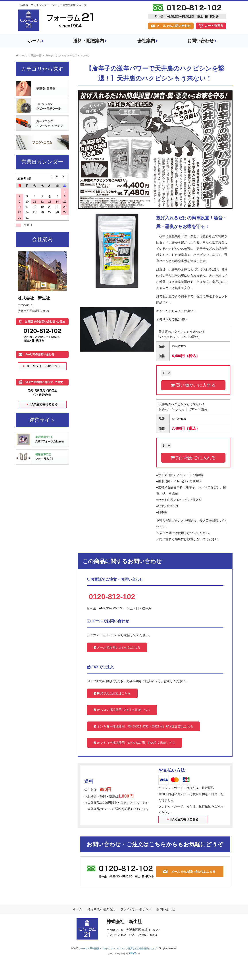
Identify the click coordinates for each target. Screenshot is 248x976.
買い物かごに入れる (193, 385)
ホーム (36, 40)
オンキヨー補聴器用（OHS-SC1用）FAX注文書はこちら (135, 742)
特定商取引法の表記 (101, 909)
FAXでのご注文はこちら (112, 693)
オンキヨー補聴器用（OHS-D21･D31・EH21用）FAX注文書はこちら (143, 726)
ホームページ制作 (116, 953)
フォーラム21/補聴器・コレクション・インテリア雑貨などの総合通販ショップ (118, 948)
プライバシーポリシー (135, 909)
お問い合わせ (201, 40)
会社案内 (147, 40)
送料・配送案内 (90, 40)
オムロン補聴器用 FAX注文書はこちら (122, 710)
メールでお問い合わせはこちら (117, 647)
